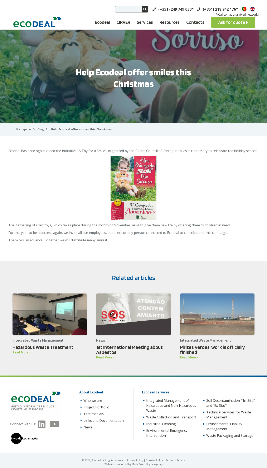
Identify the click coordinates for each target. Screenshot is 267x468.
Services (145, 22)
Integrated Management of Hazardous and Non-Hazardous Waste (171, 405)
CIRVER (123, 22)
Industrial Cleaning (161, 424)
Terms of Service (175, 460)
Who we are (92, 400)
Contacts (195, 22)
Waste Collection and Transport (171, 417)
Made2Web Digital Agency (147, 464)
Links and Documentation (103, 420)
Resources (170, 22)
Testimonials (93, 414)
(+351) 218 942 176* (220, 9)
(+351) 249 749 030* (176, 9)
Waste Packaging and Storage (229, 435)
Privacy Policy (135, 460)
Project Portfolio (96, 407)
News (87, 427)
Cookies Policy (155, 460)
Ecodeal (102, 22)
